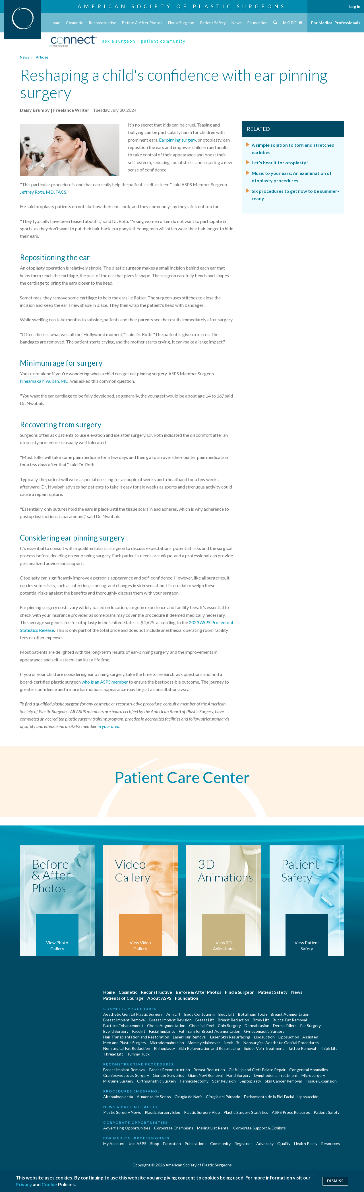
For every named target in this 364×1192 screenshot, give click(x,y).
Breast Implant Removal (124, 1019)
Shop (154, 1143)
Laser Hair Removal (189, 1036)
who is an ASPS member (105, 681)
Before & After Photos (142, 22)
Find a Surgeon (181, 22)
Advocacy (265, 1143)
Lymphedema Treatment (276, 1075)
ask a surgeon (118, 41)
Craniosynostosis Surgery (126, 1075)
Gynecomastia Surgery (264, 1031)
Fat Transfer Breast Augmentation (209, 1031)
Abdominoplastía (118, 1096)
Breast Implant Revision (170, 1019)
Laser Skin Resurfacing (230, 1036)
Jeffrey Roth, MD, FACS (43, 191)
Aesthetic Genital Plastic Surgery (133, 1014)
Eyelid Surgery (116, 1031)
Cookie (49, 1184)
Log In (354, 6)
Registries (243, 1143)
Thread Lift (113, 1054)
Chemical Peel (201, 1025)
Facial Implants (162, 1031)
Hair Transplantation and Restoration (136, 1036)
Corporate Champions (173, 1127)
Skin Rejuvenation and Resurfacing (209, 1048)
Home (55, 22)
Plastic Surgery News (122, 1112)
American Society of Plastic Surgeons (182, 6)
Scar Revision (224, 1081)
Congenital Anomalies (308, 1069)
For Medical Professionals (335, 22)
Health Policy (305, 1143)
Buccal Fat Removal (290, 1019)
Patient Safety (213, 22)
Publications (195, 1143)
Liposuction (264, 1036)
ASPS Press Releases (291, 1112)
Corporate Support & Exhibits (259, 1127)
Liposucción (307, 1096)
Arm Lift (173, 1014)
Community (220, 1143)
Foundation (257, 22)
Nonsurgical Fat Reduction (126, 1048)
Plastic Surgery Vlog (202, 1112)
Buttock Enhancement (123, 1025)
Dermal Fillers (285, 1025)
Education (172, 1143)
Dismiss (335, 1181)
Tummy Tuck (138, 1054)
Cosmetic (74, 22)
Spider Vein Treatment (264, 1048)
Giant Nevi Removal (205, 1075)
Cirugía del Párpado (223, 1096)
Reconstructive (102, 22)
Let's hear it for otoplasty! (280, 162)
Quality (283, 1143)
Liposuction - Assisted (298, 1036)
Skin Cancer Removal (283, 1081)
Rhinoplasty (164, 1048)
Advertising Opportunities (126, 1127)
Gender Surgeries (168, 1075)
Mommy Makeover (204, 1042)
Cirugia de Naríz (188, 1096)
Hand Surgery (238, 1075)
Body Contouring (199, 1014)
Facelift (138, 1031)
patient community (163, 41)
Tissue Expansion (321, 1081)
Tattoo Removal (302, 1048)
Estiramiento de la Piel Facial (269, 1096)
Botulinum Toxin (252, 1014)
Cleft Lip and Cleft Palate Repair (257, 1069)
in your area (108, 726)
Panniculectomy (194, 1081)
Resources (330, 1143)
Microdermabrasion (167, 1042)
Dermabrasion (257, 1025)
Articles (42, 57)
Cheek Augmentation (166, 1025)
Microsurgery (313, 1075)
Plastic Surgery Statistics (246, 1112)
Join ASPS (137, 1143)
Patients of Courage (123, 998)
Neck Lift (232, 1042)
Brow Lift (261, 1019)
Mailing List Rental (213, 1127)
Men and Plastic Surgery (124, 1042)
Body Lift (226, 1014)
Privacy (24, 1184)
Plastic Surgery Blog (162, 1112)
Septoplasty (250, 1081)
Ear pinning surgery (177, 139)
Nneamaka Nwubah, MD (44, 381)
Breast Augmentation (290, 1014)
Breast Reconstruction (169, 1069)
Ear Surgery (310, 1025)
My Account (114, 1143)
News (236, 22)
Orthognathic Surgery (156, 1081)
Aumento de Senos (154, 1096)
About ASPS (159, 998)
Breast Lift (204, 1019)
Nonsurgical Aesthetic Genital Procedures (281, 1042)
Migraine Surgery (118, 1081)
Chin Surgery (229, 1025)
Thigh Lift (328, 1048)
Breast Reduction (233, 1019)
